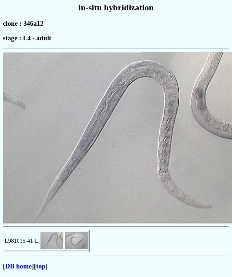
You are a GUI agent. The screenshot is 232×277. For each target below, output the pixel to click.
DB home (18, 266)
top (40, 266)
